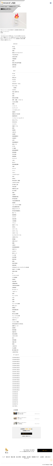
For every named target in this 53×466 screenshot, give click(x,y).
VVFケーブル (15, 231)
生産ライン (14, 249)
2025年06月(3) (16, 381)
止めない (14, 251)
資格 (13, 50)
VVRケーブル (15, 233)
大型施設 (14, 220)
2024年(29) (15, 391)
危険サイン (14, 319)
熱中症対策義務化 (16, 210)
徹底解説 (14, 214)
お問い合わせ (47, 456)
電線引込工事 (15, 188)
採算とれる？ (15, 241)
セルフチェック (15, 317)
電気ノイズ (14, 144)
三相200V (14, 346)
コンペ (13, 170)
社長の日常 (14, 56)
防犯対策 (14, 218)
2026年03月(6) (16, 363)
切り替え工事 (15, 184)
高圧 (13, 293)
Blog (13, 46)
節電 (13, 261)
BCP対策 (14, 190)
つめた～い (14, 291)
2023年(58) (15, 393)
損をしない (14, 305)
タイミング (14, 158)
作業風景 (14, 58)
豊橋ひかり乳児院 (16, 113)
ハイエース (15, 105)
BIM (13, 176)
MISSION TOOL (16, 83)
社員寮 (13, 134)
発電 (13, 103)
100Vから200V (15, 182)
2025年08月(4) (16, 377)
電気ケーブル (15, 224)
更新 (13, 299)
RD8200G (14, 122)
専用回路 (14, 339)
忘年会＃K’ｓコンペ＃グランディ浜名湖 (20, 267)
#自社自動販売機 (16, 200)
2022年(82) (15, 396)
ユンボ (13, 75)
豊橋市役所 (14, 115)
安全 (13, 93)
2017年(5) (14, 406)
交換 (13, 301)
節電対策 (14, 265)
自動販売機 (14, 283)
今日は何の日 (15, 54)
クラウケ (14, 81)
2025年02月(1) (16, 389)
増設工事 (14, 341)
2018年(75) (15, 404)
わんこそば (14, 85)
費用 (13, 344)
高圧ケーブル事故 (16, 269)
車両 (13, 60)
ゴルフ (13, 172)
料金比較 (14, 186)
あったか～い (15, 289)
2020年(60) (15, 400)
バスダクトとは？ (15, 174)
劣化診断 (14, 154)
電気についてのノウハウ (17, 52)
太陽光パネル (15, 237)
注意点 (13, 245)
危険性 (13, 279)
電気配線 (14, 152)
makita (14, 89)
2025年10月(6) (16, 373)
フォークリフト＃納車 (16, 204)
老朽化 (13, 226)
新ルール (14, 212)
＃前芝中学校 (15, 352)
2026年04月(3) (16, 361)
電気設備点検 (15, 309)
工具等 (13, 48)
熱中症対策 (14, 198)
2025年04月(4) (16, 385)
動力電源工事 (15, 350)
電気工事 (8, 456)
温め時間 (14, 257)
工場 (13, 160)
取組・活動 (13, 456)
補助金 (13, 307)
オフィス (14, 168)
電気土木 (14, 77)
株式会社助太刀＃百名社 (17, 323)
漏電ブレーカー (15, 325)
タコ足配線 (14, 277)
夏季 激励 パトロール (17, 99)
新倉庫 (13, 202)
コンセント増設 (15, 321)
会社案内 (42, 456)
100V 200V (15, 335)
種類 (13, 243)
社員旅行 (14, 138)
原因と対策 (14, 271)
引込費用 (14, 348)
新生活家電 (14, 333)
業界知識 (14, 64)
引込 (13, 297)
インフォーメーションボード (18, 118)
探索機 (13, 130)
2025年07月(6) (16, 379)
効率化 (13, 178)
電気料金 (14, 259)
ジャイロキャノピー (16, 109)
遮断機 (13, 327)
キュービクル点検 (16, 315)
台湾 (13, 140)
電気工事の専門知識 (16, 62)
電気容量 (14, 329)
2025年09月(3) (16, 375)
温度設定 (14, 287)
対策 (13, 166)
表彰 (13, 95)
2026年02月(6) (16, 365)
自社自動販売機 (15, 206)
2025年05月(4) (16, 383)
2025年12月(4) (16, 369)
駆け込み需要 (15, 313)
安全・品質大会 (15, 91)
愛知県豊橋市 (15, 150)
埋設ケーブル (15, 126)
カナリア (14, 216)
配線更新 (14, 156)
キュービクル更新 (16, 303)
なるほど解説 (15, 101)
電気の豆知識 (15, 97)
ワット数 (14, 255)
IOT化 (13, 146)
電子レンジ (14, 253)
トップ (3, 456)
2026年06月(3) (16, 357)
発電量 (13, 239)
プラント (14, 222)
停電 (13, 192)
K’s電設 (14, 148)
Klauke (14, 79)
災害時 (13, 194)
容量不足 (14, 331)
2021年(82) (15, 398)
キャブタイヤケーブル (16, 235)
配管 (13, 128)
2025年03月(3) (16, 387)
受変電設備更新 (15, 247)
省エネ (13, 162)
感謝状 (13, 111)
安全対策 (14, 281)
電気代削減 (14, 263)
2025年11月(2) (16, 371)
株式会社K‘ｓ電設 (16, 180)
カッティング (15, 107)
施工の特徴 (18, 456)
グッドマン (14, 124)
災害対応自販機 (15, 285)
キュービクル (15, 295)
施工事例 (29, 456)
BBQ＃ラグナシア (16, 208)
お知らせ (14, 66)
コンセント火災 (15, 275)
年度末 (13, 311)
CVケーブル (14, 228)
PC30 (13, 73)
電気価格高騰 (15, 164)
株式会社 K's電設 (4, 6)
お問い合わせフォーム (26, 433)
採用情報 (24, 456)
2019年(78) (15, 402)
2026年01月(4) (16, 367)
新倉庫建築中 (15, 136)
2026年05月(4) (16, 359)
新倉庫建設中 (15, 142)
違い (13, 337)
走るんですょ (15, 120)
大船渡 (14, 87)
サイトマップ (26, 458)
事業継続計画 (15, 196)
